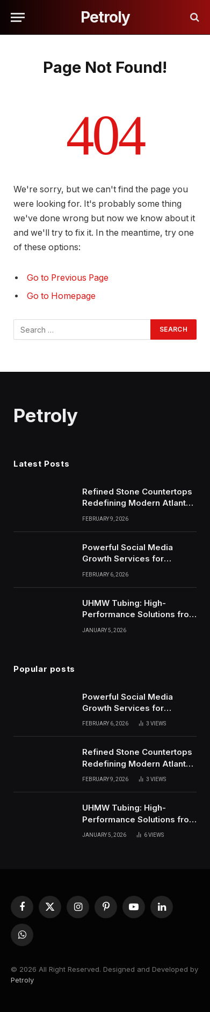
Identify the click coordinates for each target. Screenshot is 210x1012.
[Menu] (18, 17)
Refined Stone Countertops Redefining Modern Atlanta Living (137, 503)
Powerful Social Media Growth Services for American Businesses (127, 558)
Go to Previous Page (67, 278)
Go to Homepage (61, 296)
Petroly (22, 980)
